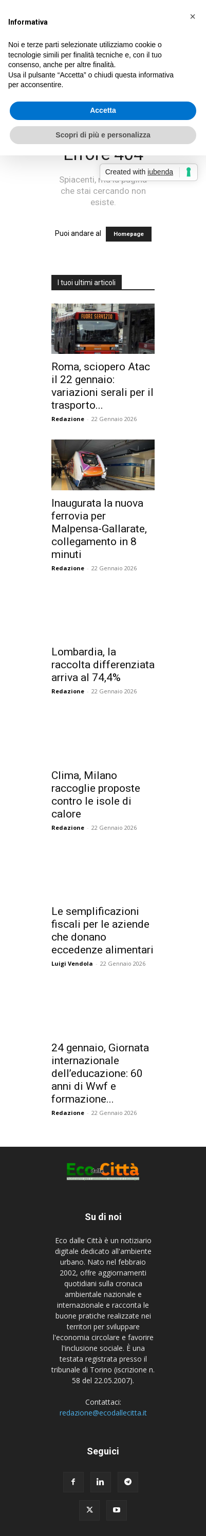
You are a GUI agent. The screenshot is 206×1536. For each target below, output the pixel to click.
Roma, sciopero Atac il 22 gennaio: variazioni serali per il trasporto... (102, 386)
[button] (192, 16)
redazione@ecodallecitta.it (103, 1413)
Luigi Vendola (72, 963)
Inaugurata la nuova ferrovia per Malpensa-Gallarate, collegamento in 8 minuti (99, 529)
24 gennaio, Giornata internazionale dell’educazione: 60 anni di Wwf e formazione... (100, 1073)
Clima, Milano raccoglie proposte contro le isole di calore (95, 794)
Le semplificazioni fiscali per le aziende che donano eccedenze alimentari (102, 930)
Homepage (129, 234)
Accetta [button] (103, 110)
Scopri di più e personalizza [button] (102, 135)
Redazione (67, 419)
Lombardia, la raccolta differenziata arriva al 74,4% (103, 665)
